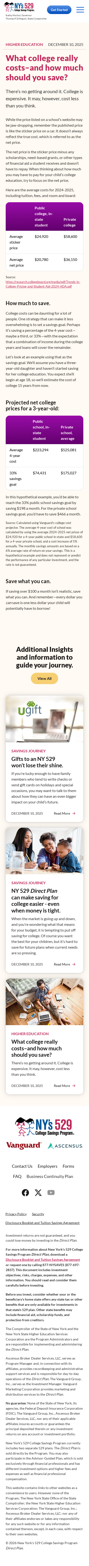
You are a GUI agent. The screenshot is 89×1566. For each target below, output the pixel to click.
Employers (47, 1166)
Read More (62, 813)
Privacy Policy (16, 1214)
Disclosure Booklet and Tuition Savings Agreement (42, 1223)
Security (38, 1214)
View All (44, 678)
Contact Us (22, 1166)
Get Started (59, 10)
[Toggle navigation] (80, 10)
